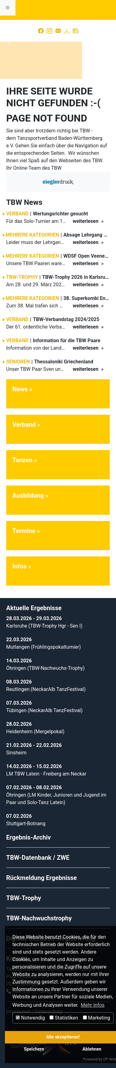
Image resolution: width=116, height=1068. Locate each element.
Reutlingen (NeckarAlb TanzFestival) (46, 689)
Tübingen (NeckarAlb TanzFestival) (44, 710)
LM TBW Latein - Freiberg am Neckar (46, 774)
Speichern (34, 1049)
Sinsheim (16, 753)
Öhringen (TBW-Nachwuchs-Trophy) (45, 668)
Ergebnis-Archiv (28, 837)
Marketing (96, 1018)
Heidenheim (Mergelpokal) (35, 731)
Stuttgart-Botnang (25, 823)
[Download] (67, 31)
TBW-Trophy (23, 898)
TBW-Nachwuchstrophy (39, 918)
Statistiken (63, 1018)
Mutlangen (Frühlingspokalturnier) (43, 647)
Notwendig (30, 1018)
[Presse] (75, 31)
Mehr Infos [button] (93, 1005)
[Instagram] (49, 31)
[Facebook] (41, 31)
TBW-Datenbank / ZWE (38, 857)
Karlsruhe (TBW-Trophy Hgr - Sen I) (44, 626)
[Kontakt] (58, 31)
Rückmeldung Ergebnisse (41, 878)
